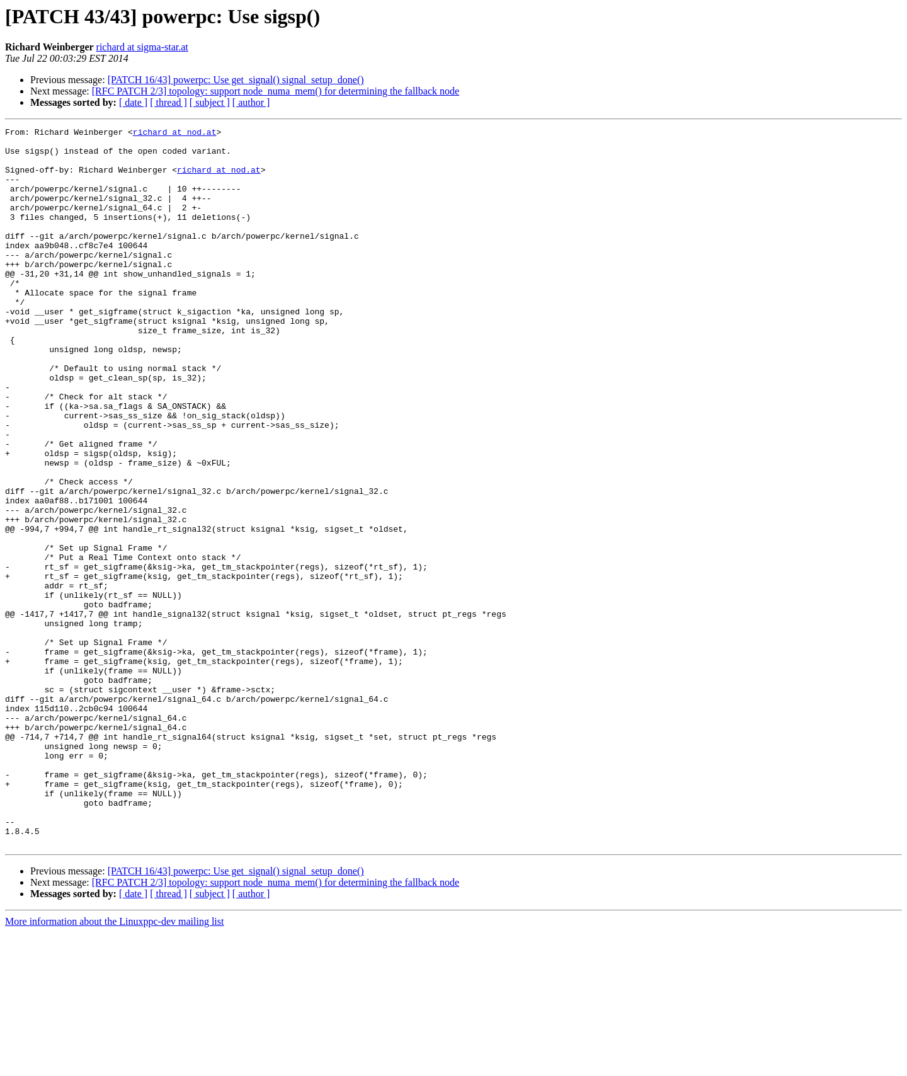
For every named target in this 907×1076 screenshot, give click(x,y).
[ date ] (133, 102)
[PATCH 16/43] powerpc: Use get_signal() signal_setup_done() (236, 79)
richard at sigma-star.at (142, 47)
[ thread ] (168, 102)
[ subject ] (210, 102)
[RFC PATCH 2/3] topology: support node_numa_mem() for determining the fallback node (275, 91)
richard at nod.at (175, 133)
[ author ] (251, 102)
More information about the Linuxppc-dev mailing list (114, 1065)
